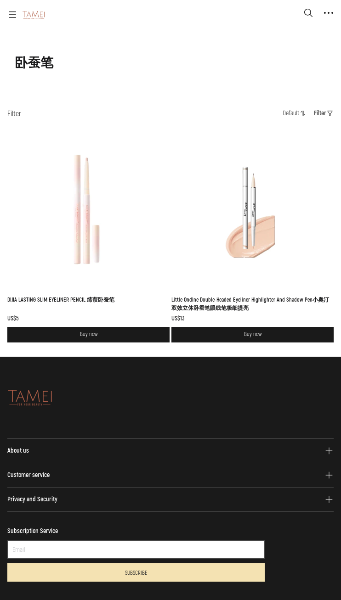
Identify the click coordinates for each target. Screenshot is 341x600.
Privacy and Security (32, 499)
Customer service (28, 475)
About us (18, 450)
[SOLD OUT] (88, 226)
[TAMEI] (34, 14)
